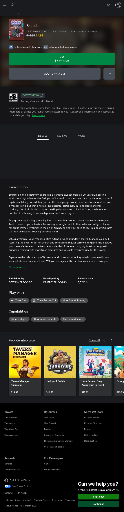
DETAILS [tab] (42, 135)
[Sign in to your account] (118, 5)
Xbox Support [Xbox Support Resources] (50, 423)
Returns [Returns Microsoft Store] (87, 429)
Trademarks (70, 500)
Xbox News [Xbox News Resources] (49, 417)
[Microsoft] (61, 3)
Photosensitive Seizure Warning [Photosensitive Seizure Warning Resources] (58, 441)
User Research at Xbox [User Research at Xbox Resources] (54, 447)
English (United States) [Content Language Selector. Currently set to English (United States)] (20, 480)
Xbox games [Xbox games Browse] (9, 423)
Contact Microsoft (23, 500)
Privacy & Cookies (42, 500)
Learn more (38, 115)
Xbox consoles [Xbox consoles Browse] (10, 417)
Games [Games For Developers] (47, 463)
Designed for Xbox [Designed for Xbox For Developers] (52, 469)
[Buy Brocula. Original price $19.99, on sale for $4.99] (62, 59)
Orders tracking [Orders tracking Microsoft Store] (91, 435)
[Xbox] (10, 13)
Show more (17, 267)
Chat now (98, 496)
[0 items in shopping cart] (109, 5)
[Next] (111, 340)
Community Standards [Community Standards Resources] (54, 435)
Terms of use (57, 500)
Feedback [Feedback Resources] (48, 429)
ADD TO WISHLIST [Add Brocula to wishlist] (54, 73)
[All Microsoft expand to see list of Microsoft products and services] (4, 5)
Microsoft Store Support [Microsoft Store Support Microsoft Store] (94, 423)
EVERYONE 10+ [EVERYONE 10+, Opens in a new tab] (32, 95)
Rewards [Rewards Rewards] (8, 463)
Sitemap (9, 500)
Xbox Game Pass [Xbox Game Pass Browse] (11, 429)
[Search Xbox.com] (13, 5)
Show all (94, 340)
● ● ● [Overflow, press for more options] (109, 74)
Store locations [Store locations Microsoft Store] (91, 441)
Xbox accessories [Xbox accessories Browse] (11, 435)
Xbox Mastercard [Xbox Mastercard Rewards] (11, 469)
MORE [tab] (81, 135)
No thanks (98, 504)
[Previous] (104, 340)
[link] (25, 371)
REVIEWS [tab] (62, 135)
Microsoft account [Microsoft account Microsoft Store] (92, 417)
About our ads (12, 505)
